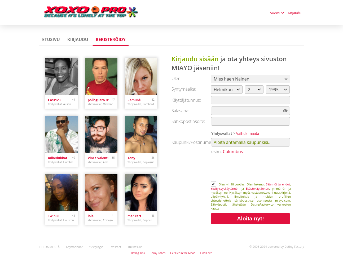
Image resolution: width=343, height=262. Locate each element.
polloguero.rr (98, 100)
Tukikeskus (134, 247)
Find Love (206, 253)
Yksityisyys (96, 247)
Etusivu (51, 39)
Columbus (233, 151)
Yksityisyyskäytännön (225, 188)
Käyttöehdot (74, 247)
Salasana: (180, 111)
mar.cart (134, 216)
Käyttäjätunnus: (186, 100)
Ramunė (134, 100)
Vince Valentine (100, 158)
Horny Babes (157, 253)
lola (91, 216)
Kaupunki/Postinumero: (194, 142)
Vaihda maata (247, 133)
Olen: (177, 78)
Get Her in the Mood (182, 253)
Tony (131, 158)
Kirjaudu (294, 12)
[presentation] (251, 168)
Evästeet (115, 247)
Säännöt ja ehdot (278, 184)
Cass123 (54, 100)
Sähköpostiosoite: (188, 121)
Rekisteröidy (111, 39)
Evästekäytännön (257, 188)
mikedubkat (57, 158)
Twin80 (53, 216)
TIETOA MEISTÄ (49, 247)
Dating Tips (138, 253)
